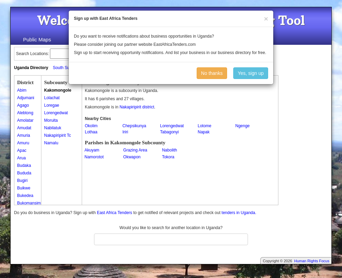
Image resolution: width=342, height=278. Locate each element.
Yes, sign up (251, 73)
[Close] (266, 18)
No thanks (212, 73)
